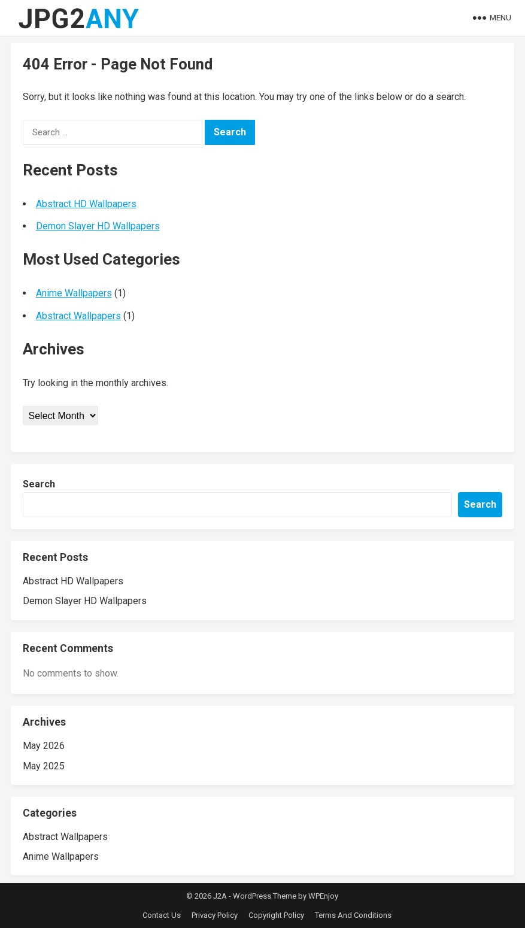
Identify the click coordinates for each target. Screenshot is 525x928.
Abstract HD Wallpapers (86, 204)
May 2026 (44, 745)
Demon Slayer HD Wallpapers (98, 226)
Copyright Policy (276, 915)
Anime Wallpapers (74, 293)
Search (39, 484)
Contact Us (161, 915)
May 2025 (44, 766)
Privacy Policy (215, 915)
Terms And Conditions (353, 915)
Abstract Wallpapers (78, 316)
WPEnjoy (323, 895)
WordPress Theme (264, 895)
